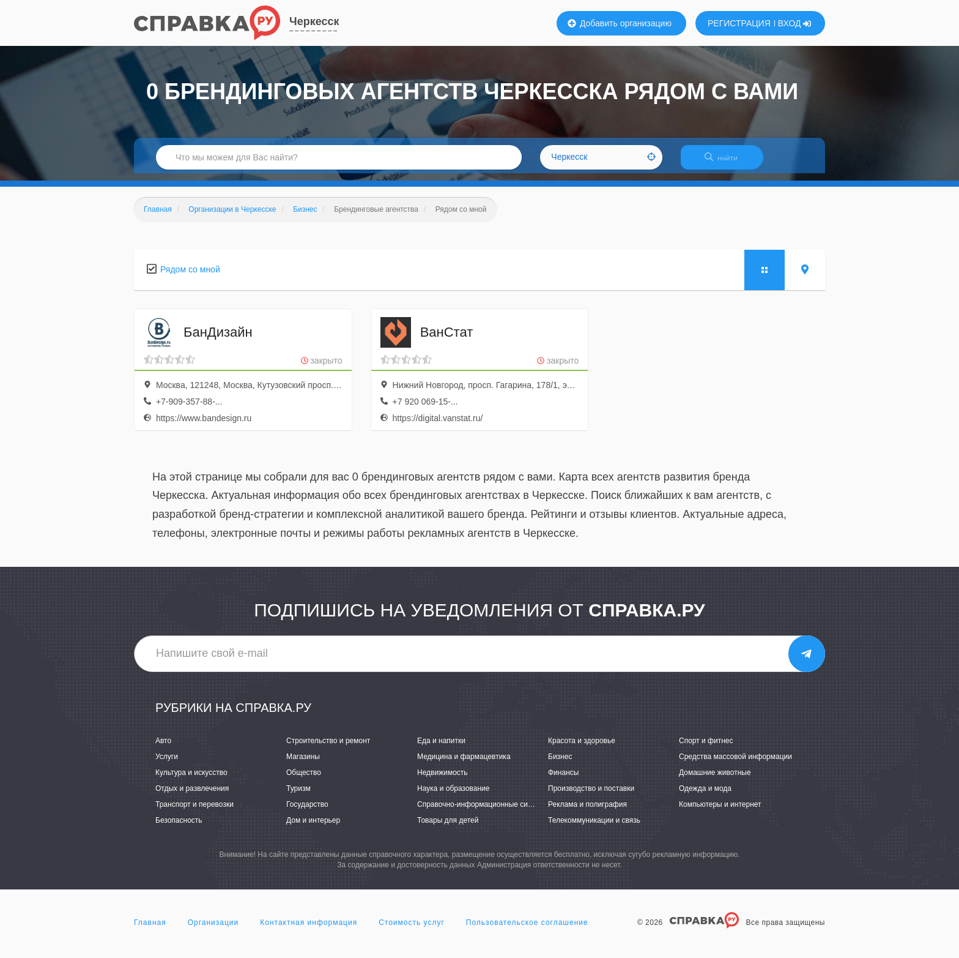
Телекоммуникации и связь (594, 827)
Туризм (298, 795)
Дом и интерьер (313, 827)
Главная (150, 930)
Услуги (166, 764)
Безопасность (178, 827)
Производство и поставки (591, 795)
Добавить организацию (620, 23)
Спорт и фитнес (706, 748)
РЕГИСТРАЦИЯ (739, 23)
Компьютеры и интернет (720, 811)
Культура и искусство (191, 780)
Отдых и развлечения (192, 795)
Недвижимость (442, 780)
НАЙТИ (727, 162)
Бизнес (560, 764)
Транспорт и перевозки (194, 811)
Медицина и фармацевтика (464, 764)
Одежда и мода (705, 795)
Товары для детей (447, 827)
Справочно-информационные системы (483, 811)
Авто (163, 748)
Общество (303, 780)
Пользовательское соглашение (527, 930)
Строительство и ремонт (328, 748)
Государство (307, 811)
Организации (213, 930)
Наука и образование (453, 795)
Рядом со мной (190, 277)
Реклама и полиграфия (587, 811)
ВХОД (795, 23)
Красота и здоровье (581, 748)
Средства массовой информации (735, 764)
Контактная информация (308, 930)
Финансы (563, 780)
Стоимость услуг (412, 930)
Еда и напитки (441, 748)
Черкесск (314, 21)
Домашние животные (715, 780)
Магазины (303, 764)
